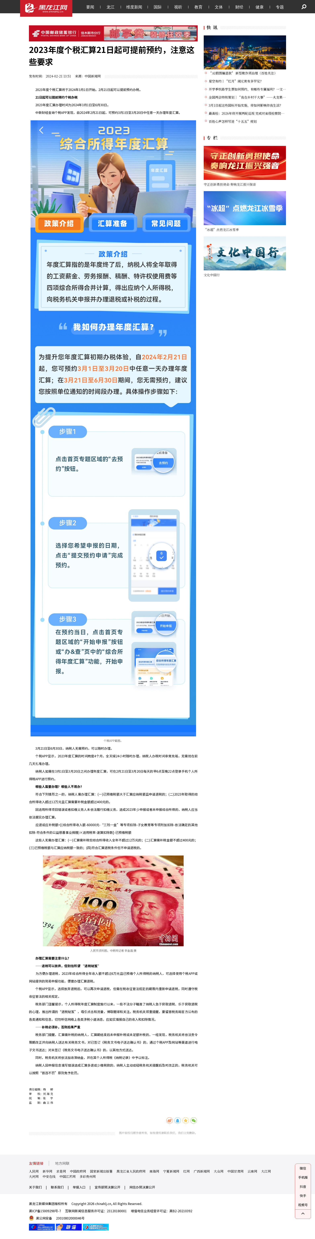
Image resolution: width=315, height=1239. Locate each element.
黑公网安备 (44, 1218)
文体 (219, 7)
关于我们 (35, 1187)
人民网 (34, 1171)
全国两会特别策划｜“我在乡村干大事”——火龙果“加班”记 (253, 97)
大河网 (34, 1176)
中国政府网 (78, 1171)
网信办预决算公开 (142, 1187)
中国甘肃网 (235, 1171)
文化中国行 (212, 275)
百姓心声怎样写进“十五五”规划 (233, 121)
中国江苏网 (67, 1176)
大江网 (266, 1171)
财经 (239, 7)
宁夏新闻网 (171, 1171)
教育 (198, 7)
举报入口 (79, 1187)
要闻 (90, 7)
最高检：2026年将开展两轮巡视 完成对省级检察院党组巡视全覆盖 (256, 113)
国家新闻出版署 (101, 1171)
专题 (280, 7)
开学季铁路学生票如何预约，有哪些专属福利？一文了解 (249, 89)
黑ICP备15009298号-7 (45, 1210)
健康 (260, 7)
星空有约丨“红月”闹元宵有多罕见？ (236, 81)
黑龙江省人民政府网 (131, 1171)
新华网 (47, 1171)
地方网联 (62, 1163)
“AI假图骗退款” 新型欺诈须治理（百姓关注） (243, 73)
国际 (158, 7)
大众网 (218, 1171)
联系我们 (57, 1187)
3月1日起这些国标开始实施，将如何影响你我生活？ (246, 105)
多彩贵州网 (88, 1176)
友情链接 (36, 1163)
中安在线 (49, 1176)
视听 (178, 7)
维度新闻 (134, 7)
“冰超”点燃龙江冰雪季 (221, 229)
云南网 (252, 1171)
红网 (186, 1171)
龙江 (110, 7)
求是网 (61, 1171)
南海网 (154, 1171)
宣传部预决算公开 (107, 1187)
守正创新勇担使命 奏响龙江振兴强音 (230, 184)
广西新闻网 (202, 1171)
